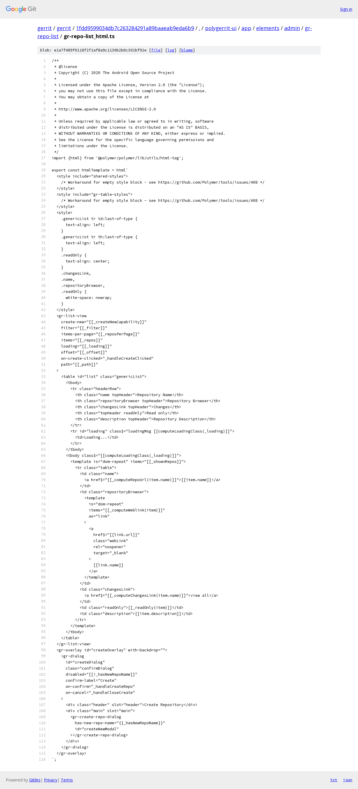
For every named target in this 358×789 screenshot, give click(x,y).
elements (267, 28)
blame (187, 50)
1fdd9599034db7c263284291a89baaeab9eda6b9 (135, 28)
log (170, 50)
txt (333, 779)
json (347, 779)
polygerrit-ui (221, 28)
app (246, 28)
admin (292, 28)
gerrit (44, 28)
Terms (67, 780)
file (155, 50)
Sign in (346, 9)
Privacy (50, 780)
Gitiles (34, 780)
